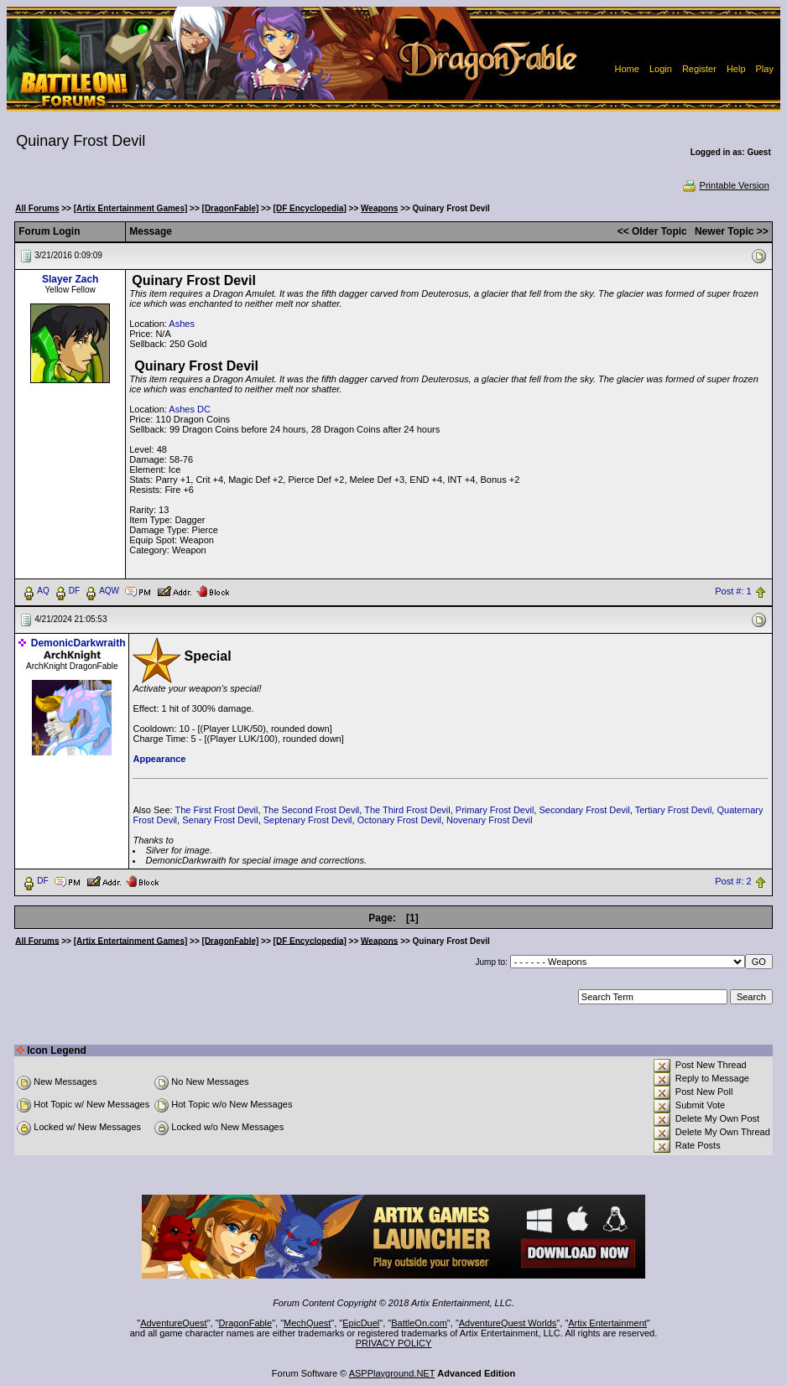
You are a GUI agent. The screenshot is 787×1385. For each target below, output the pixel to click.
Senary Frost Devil (220, 820)
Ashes (182, 324)
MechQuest (307, 1323)
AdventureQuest (173, 1323)
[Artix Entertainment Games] (131, 208)
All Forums (37, 208)
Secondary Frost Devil (584, 810)
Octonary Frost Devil (399, 820)
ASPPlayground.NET (392, 1373)
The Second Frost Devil (311, 810)
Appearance (159, 759)
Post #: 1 (733, 591)
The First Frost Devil (216, 810)
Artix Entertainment (607, 1323)
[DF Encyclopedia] (310, 208)
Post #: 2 (733, 881)
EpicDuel (360, 1323)
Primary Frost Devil (495, 810)
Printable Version (725, 185)
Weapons (379, 208)
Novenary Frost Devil (489, 820)
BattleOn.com (419, 1323)
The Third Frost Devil (407, 810)
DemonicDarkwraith (78, 643)
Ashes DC (190, 409)
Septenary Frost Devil (307, 820)
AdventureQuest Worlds (508, 1323)
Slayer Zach (70, 279)
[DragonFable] (230, 208)
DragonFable (246, 1323)
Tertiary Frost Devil (673, 810)
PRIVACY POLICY (394, 1343)
